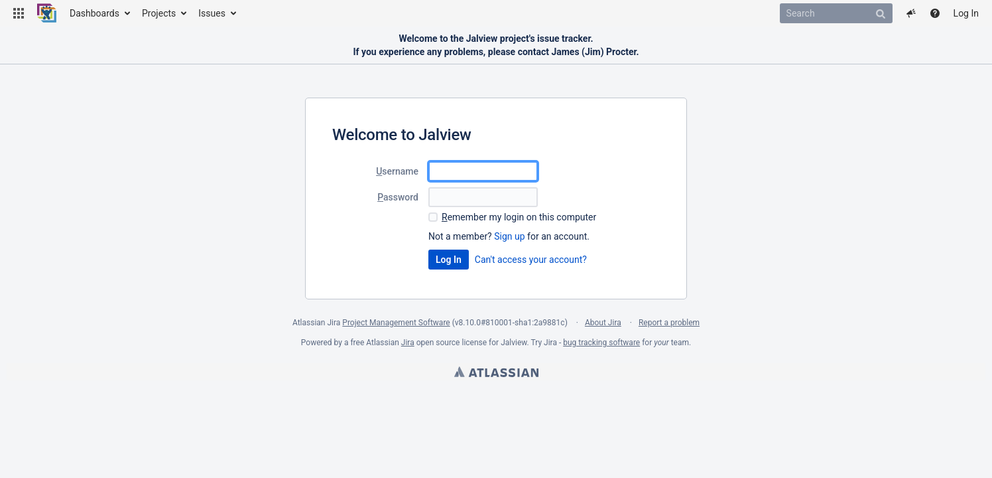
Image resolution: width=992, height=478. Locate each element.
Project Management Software (396, 322)
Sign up (509, 236)
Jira (407, 342)
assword (397, 197)
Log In (966, 13)
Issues (211, 13)
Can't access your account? (531, 259)
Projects (159, 13)
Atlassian (496, 371)
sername (397, 171)
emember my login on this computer (519, 217)
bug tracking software (601, 342)
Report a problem (669, 322)
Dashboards (94, 13)
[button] (19, 13)
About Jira (603, 322)
